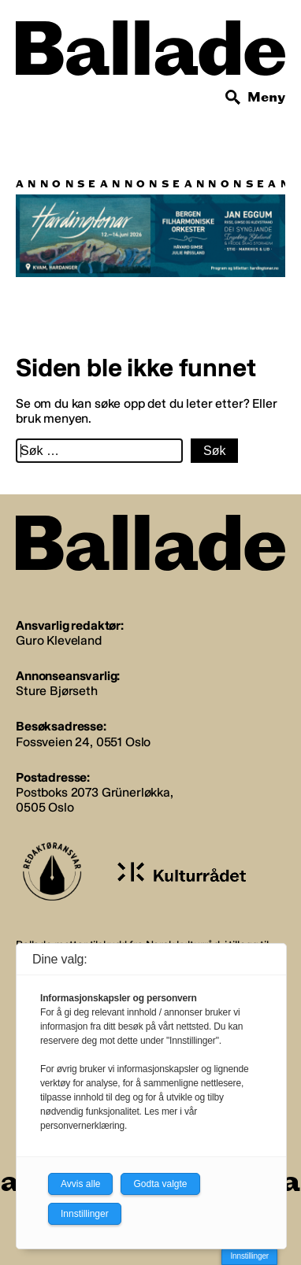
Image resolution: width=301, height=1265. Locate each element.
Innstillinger (249, 1256)
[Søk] (233, 97)
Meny (266, 97)
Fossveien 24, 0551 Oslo (83, 741)
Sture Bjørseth (57, 690)
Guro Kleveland (59, 640)
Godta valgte (160, 1183)
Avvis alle (80, 1183)
